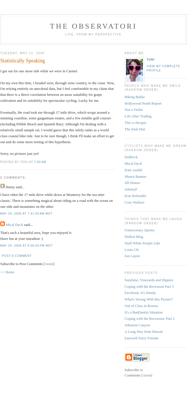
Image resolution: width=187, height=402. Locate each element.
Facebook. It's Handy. (140, 293)
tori (151, 59)
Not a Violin (134, 109)
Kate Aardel (133, 170)
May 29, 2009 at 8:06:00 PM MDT (26, 245)
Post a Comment (17, 255)
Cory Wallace (135, 202)
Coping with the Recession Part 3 (149, 286)
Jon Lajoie (132, 256)
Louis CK (132, 249)
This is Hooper (135, 122)
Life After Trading (138, 116)
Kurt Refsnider (136, 196)
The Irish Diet (135, 129)
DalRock (131, 157)
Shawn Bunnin (135, 176)
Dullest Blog (134, 236)
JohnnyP (131, 189)
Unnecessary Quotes (140, 230)
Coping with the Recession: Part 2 (150, 318)
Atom (49, 264)
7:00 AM (40, 162)
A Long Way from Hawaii (144, 331)
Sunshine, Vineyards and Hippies (149, 280)
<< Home (7, 272)
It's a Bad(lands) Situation (144, 312)
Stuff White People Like (142, 243)
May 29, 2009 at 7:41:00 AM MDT (26, 213)
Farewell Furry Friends (141, 338)
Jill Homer (132, 183)
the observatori (93, 26)
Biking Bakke (135, 97)
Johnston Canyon (137, 325)
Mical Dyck (14, 225)
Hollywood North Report (143, 103)
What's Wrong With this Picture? (149, 299)
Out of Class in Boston (141, 306)
